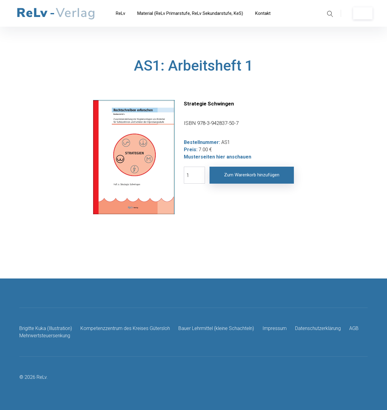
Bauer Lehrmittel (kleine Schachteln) (216, 328)
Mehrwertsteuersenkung (44, 335)
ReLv (120, 13)
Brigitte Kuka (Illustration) (45, 328)
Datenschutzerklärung (318, 328)
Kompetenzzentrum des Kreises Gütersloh (125, 328)
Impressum (274, 328)
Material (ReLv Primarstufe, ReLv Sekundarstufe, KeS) (190, 13)
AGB (354, 328)
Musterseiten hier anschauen (217, 157)
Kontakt (263, 13)
